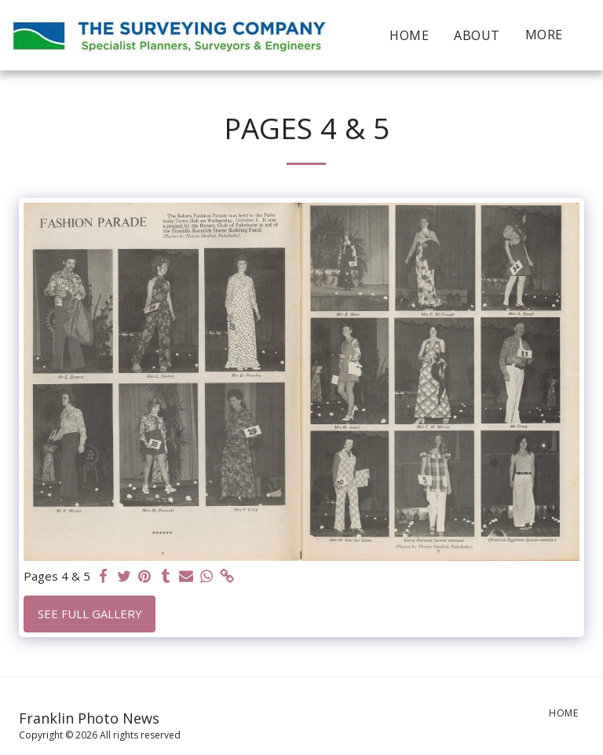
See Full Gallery (90, 613)
